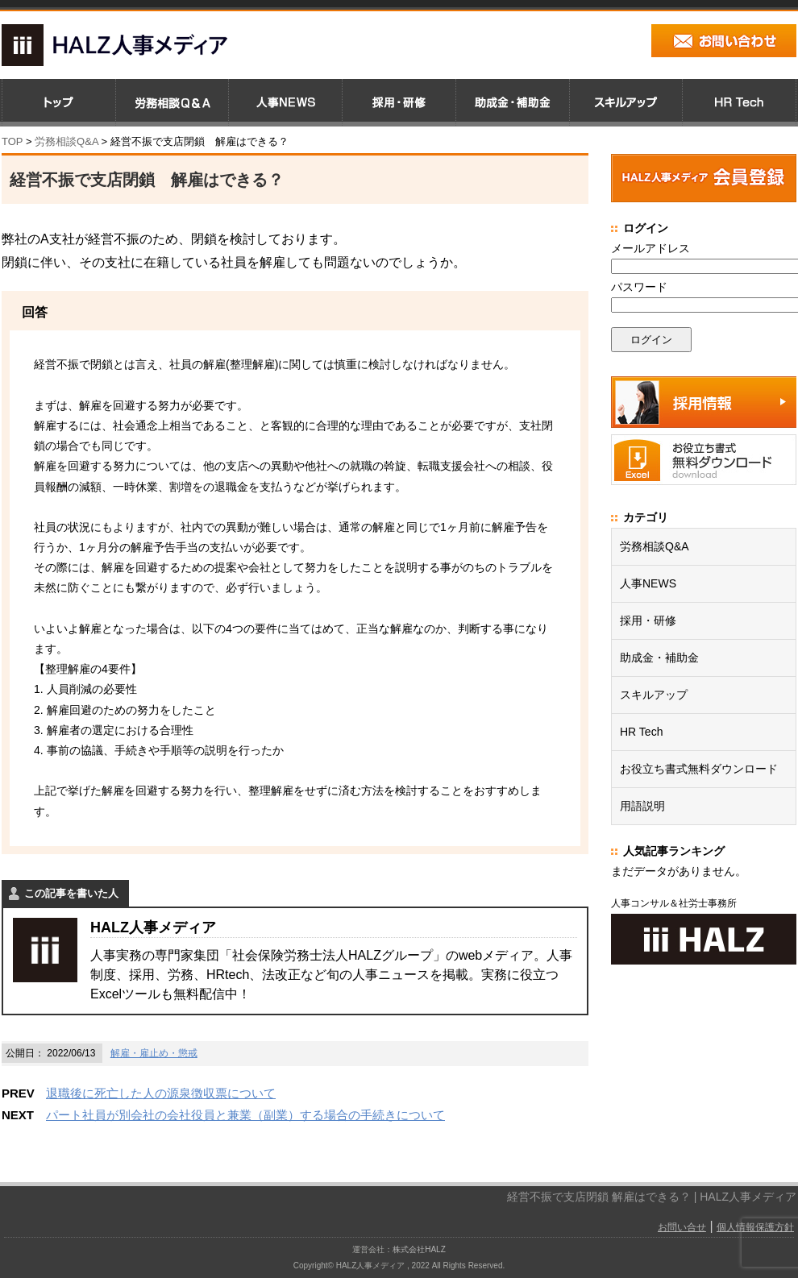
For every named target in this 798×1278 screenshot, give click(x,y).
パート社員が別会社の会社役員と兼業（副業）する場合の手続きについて (245, 1115)
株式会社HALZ (419, 1249)
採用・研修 (648, 620)
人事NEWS (648, 583)
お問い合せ (682, 1227)
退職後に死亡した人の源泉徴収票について (161, 1093)
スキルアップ (654, 694)
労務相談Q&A (66, 141)
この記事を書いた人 (71, 893)
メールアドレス (650, 248)
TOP (12, 141)
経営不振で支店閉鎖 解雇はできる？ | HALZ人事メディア (651, 1196)
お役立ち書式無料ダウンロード (699, 768)
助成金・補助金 (659, 657)
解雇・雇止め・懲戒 (153, 1053)
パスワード (639, 286)
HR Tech (641, 731)
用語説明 (642, 805)
